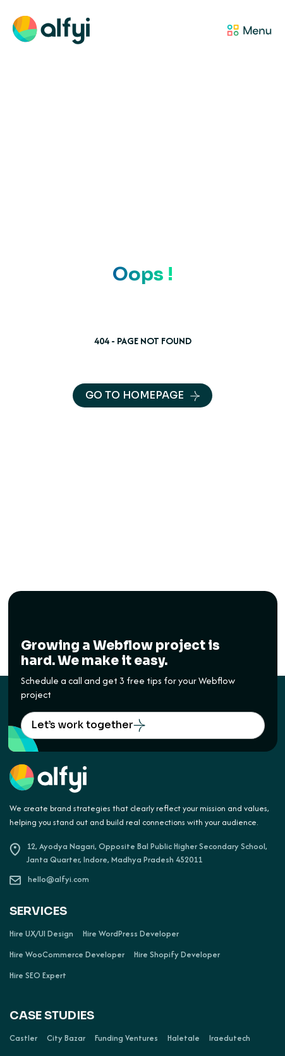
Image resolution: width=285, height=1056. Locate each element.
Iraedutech (229, 1038)
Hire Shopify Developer (177, 955)
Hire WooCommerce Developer (66, 955)
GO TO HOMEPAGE (142, 395)
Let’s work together (88, 725)
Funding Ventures (126, 1038)
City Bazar (66, 1038)
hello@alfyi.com (49, 879)
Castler (23, 1038)
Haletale (183, 1038)
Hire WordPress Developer (131, 934)
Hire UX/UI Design (41, 934)
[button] (181, 31)
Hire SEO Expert (37, 976)
